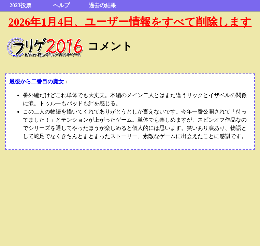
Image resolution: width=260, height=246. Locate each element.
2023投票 (20, 5)
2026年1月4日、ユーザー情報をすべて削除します (129, 22)
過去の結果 (102, 5)
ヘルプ (61, 5)
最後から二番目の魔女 (36, 81)
